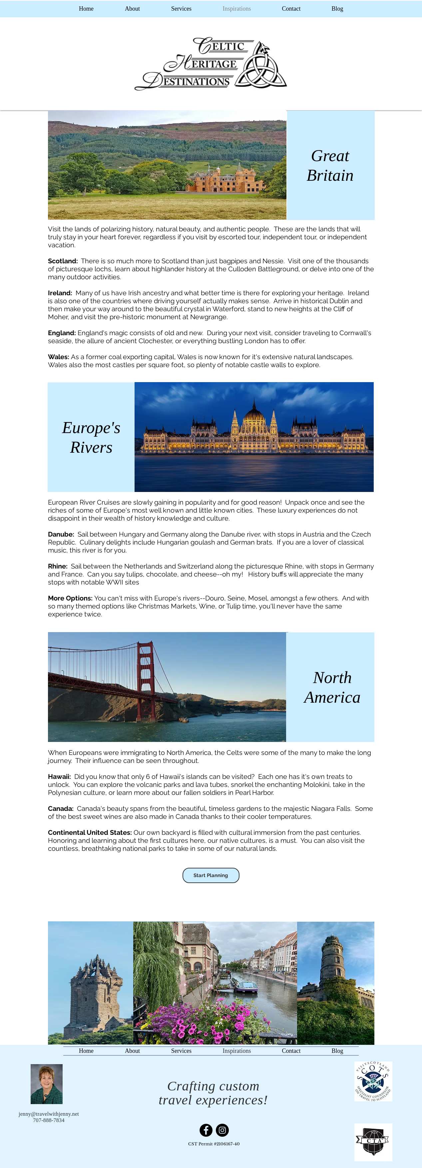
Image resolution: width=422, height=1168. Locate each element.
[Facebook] (206, 1130)
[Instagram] (222, 1130)
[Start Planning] (211, 875)
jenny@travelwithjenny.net (49, 1114)
